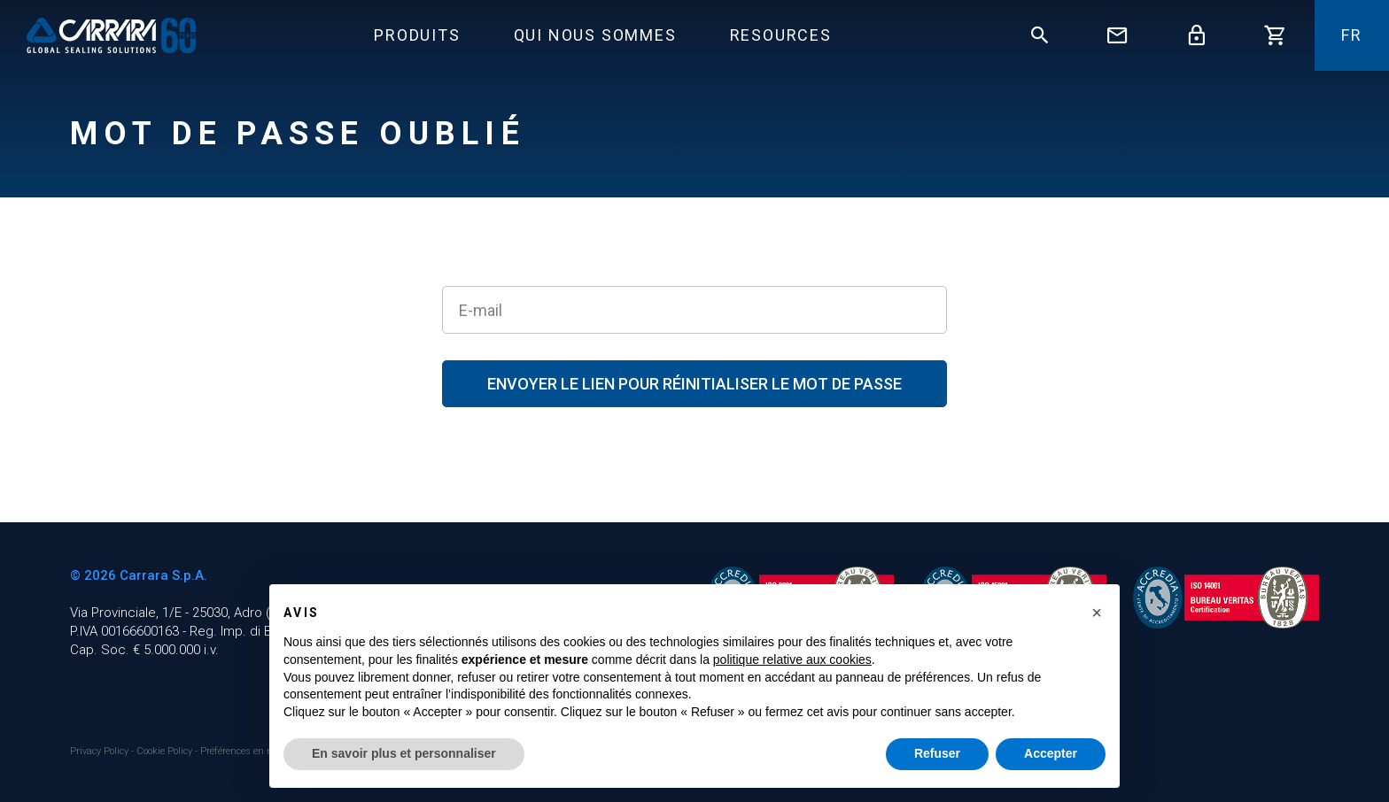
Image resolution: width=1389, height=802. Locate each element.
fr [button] (1351, 35)
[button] (1096, 612)
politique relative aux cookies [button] (792, 659)
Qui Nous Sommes (595, 35)
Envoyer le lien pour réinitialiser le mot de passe (694, 383)
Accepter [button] (1050, 753)
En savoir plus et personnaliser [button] (404, 753)
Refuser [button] (937, 753)
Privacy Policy (100, 751)
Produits (417, 35)
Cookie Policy (165, 751)
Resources (781, 35)
